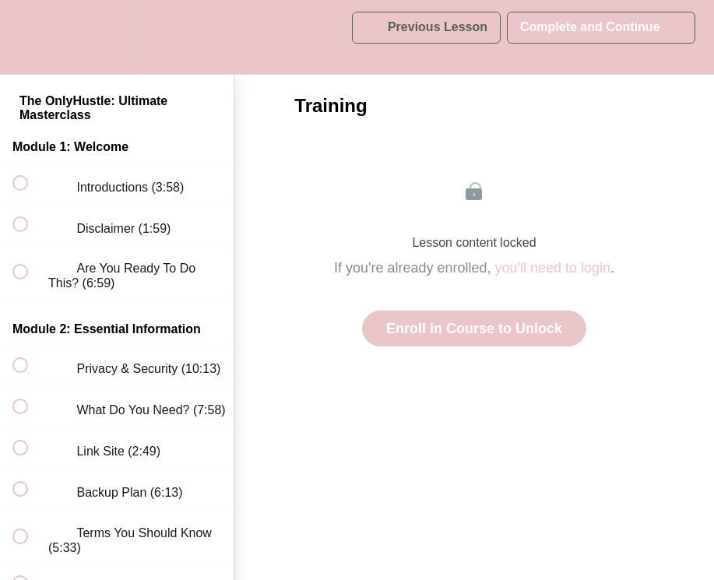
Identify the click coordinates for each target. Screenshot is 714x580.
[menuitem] (117, 37)
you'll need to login (553, 268)
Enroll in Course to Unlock (474, 328)
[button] (29, 37)
